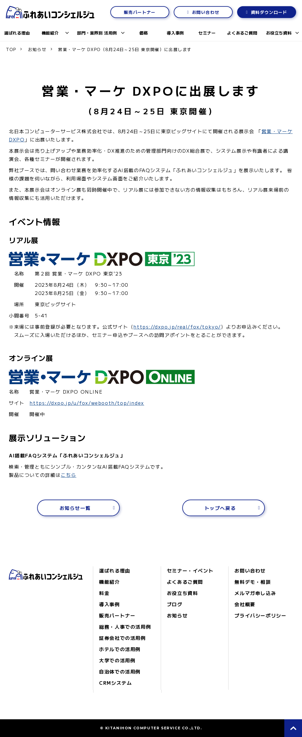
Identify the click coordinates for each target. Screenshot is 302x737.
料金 (104, 592)
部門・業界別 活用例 (97, 33)
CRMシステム (115, 682)
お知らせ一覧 (75, 507)
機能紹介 (50, 33)
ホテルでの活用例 (120, 649)
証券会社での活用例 (122, 637)
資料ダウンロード (269, 12)
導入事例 (175, 33)
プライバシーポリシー (260, 615)
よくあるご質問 (242, 33)
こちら (68, 474)
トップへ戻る (220, 507)
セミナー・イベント (190, 570)
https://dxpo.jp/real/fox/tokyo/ (177, 326)
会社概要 (244, 604)
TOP (11, 49)
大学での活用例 (117, 660)
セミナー (207, 33)
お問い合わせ (205, 12)
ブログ (175, 604)
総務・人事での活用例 (125, 626)
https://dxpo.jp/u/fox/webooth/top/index (86, 402)
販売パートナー (140, 12)
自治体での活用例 (120, 671)
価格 (143, 33)
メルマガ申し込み (255, 592)
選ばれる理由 (17, 33)
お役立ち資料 (279, 33)
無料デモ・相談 (252, 581)
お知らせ (37, 49)
